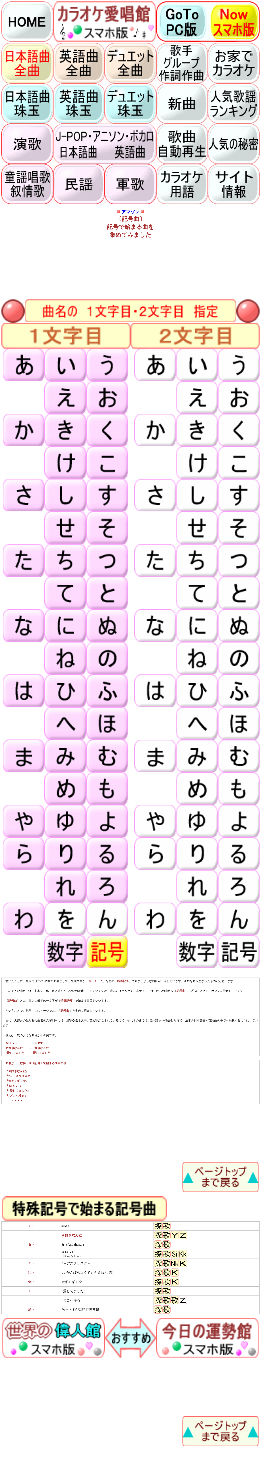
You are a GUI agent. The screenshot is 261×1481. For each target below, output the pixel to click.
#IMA (65, 1226)
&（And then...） (73, 1244)
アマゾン (130, 212)
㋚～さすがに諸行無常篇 (80, 1309)
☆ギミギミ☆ (71, 1282)
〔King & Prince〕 (72, 1256)
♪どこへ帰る (70, 1300)
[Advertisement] (110, 267)
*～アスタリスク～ (76, 1263)
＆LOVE (67, 1252)
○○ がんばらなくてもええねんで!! (87, 1272)
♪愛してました (72, 1291)
